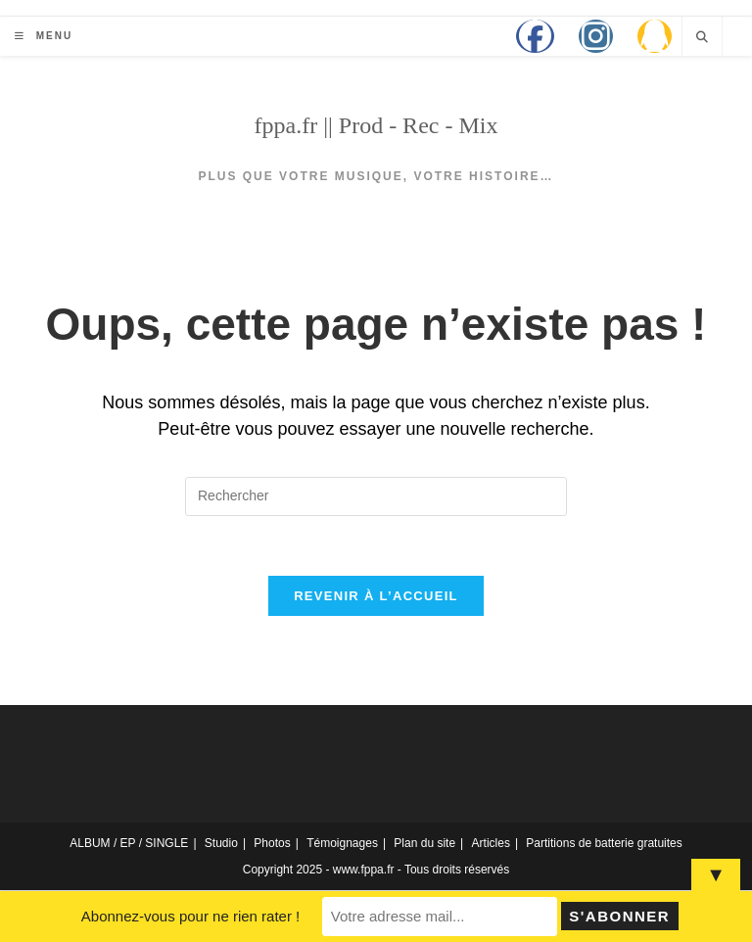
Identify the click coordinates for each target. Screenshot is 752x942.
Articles (491, 843)
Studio (221, 843)
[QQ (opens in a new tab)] (654, 36)
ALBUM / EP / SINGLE (129, 843)
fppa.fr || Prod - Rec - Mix (376, 125)
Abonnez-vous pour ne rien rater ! (190, 916)
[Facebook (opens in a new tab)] (535, 36)
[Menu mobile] (43, 35)
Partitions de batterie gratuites (604, 843)
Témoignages (342, 843)
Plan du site (424, 843)
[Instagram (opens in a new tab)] (596, 36)
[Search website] (702, 37)
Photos (272, 843)
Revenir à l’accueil (376, 596)
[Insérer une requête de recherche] (376, 496)
